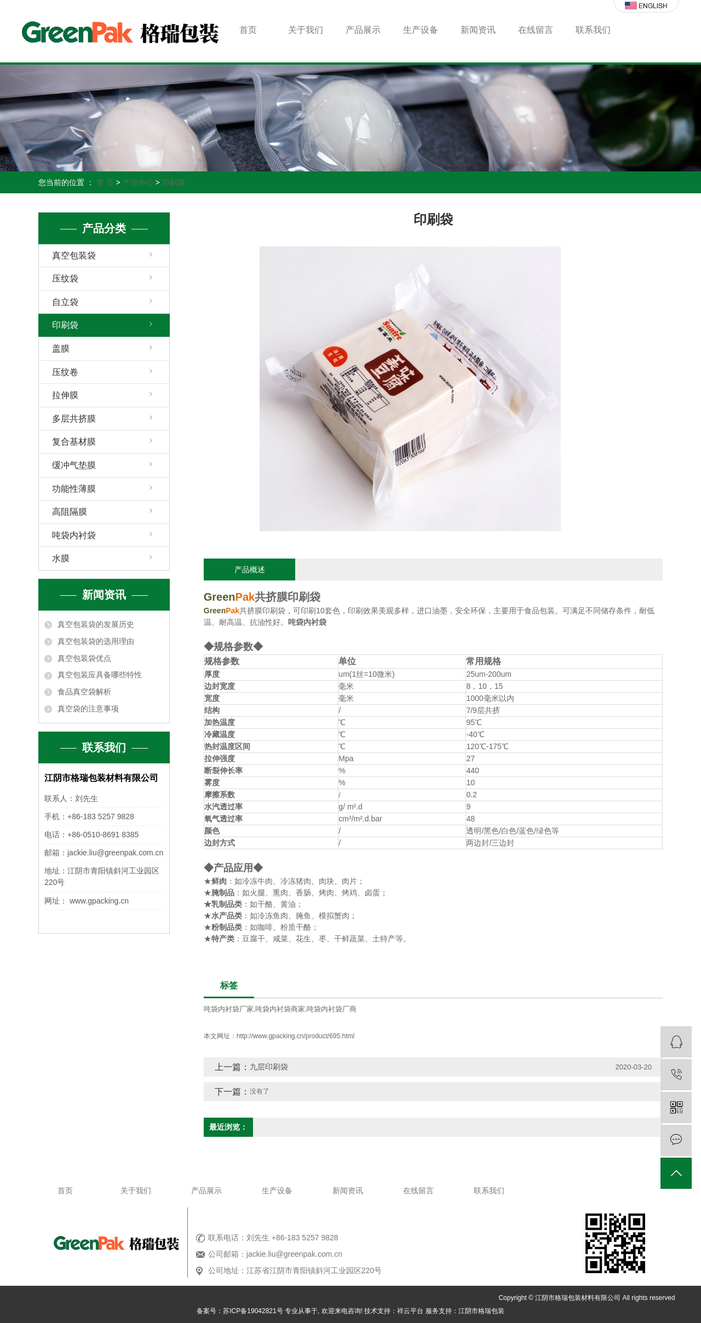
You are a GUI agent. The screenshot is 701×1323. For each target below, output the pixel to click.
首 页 (105, 182)
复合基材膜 (74, 441)
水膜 (61, 558)
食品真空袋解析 (84, 691)
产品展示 (363, 29)
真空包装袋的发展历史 (96, 624)
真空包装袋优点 (84, 658)
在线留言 (535, 29)
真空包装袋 (74, 255)
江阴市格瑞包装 (481, 1311)
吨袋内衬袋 (74, 535)
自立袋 (65, 302)
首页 (248, 29)
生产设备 (420, 29)
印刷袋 (173, 182)
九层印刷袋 (269, 1066)
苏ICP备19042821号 (253, 1311)
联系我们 (593, 29)
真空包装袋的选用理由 (96, 641)
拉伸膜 (65, 395)
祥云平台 (410, 1311)
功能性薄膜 (74, 488)
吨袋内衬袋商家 (280, 1009)
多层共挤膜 (74, 418)
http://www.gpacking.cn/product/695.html (295, 1036)
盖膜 (61, 348)
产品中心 (138, 182)
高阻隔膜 (69, 511)
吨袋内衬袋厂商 (332, 1009)
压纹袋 (65, 278)
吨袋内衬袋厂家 (229, 1009)
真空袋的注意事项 (88, 708)
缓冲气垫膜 (74, 465)
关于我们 (305, 29)
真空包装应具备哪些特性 (100, 674)
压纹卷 (65, 372)
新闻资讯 (478, 29)
